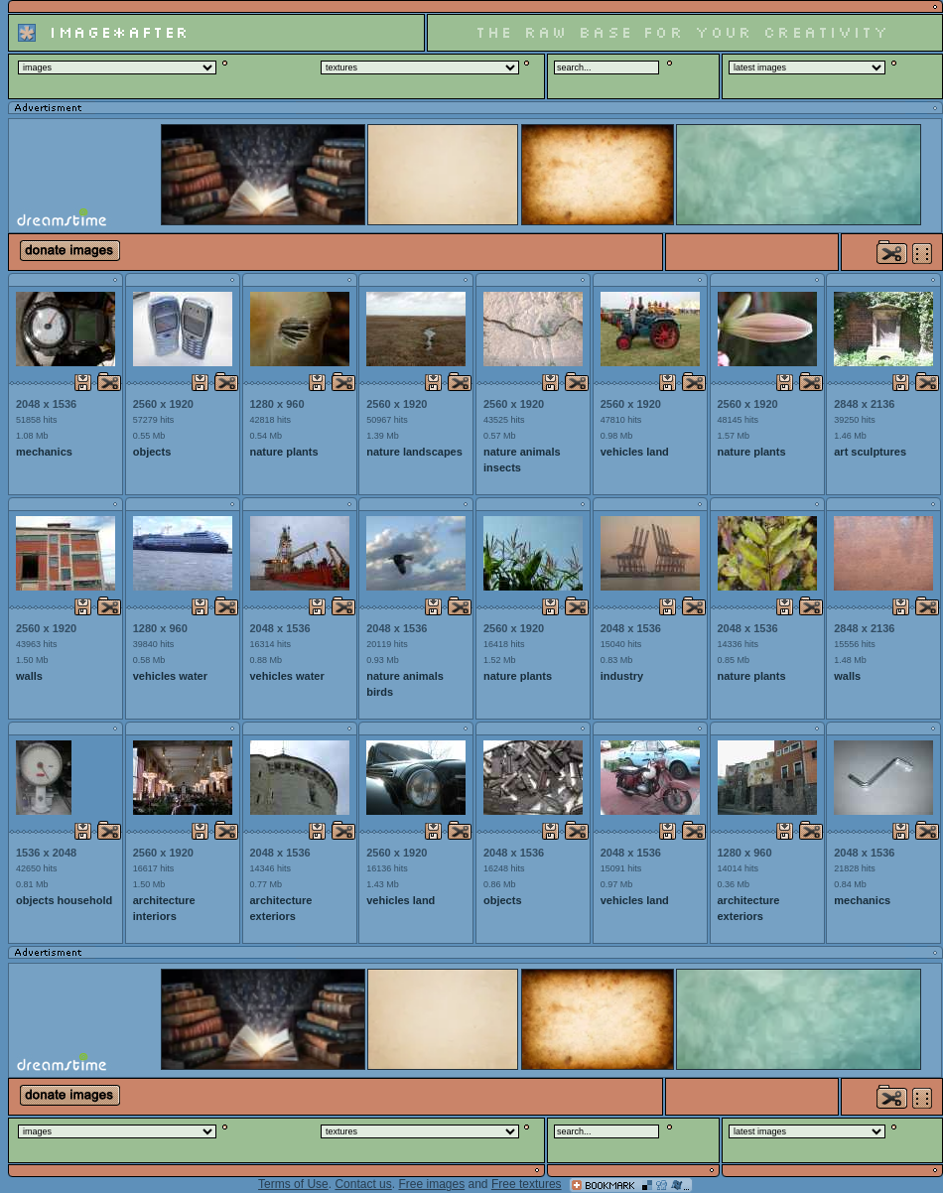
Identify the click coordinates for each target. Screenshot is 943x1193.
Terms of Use (293, 1184)
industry (622, 676)
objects (152, 452)
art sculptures (870, 452)
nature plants (284, 452)
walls (29, 676)
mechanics (44, 452)
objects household (64, 900)
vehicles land (635, 452)
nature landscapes (414, 452)
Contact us (363, 1184)
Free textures (526, 1184)
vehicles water (170, 676)
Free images (431, 1184)
